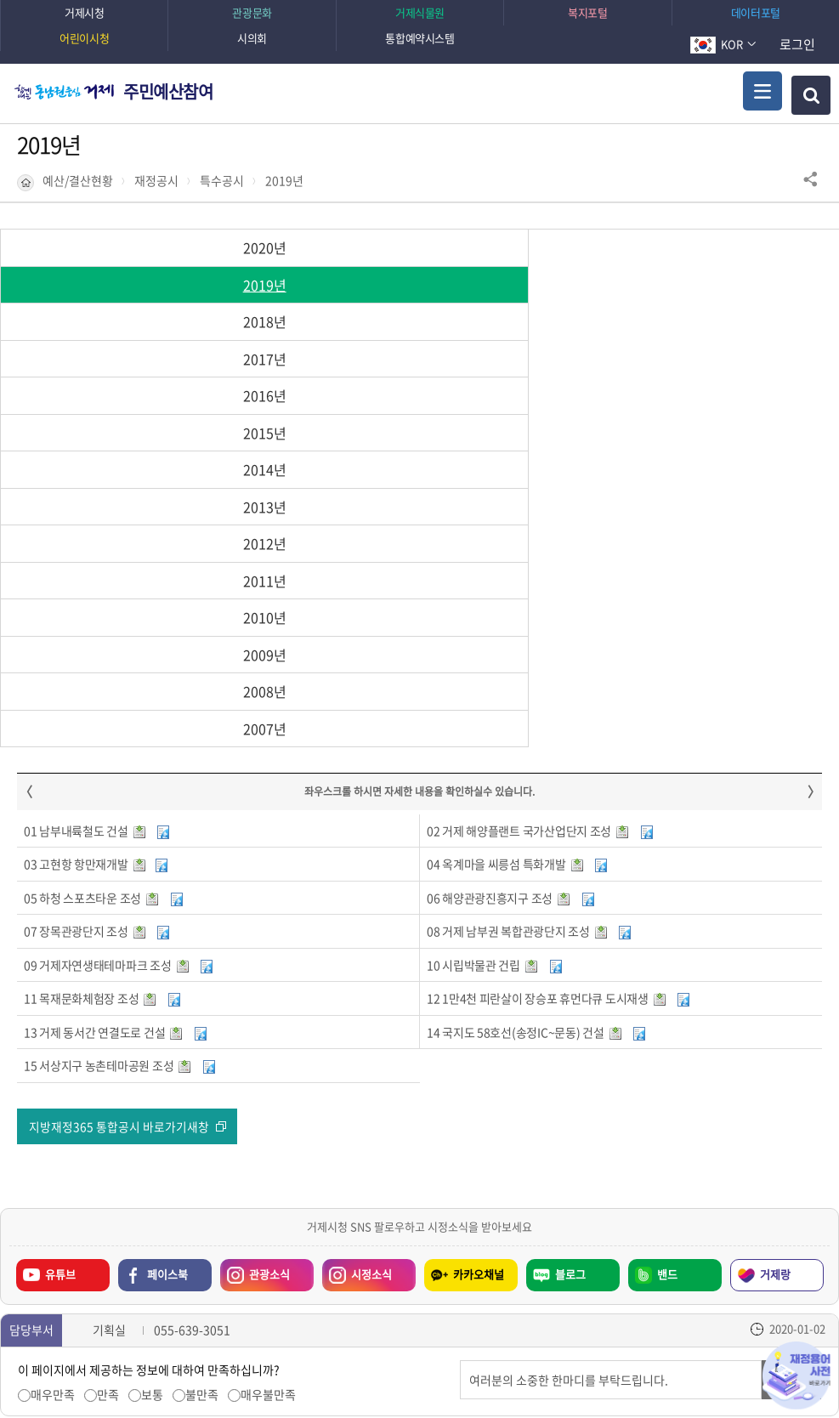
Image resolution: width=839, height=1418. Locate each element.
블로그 (570, 1015)
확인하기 (600, 1371)
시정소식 (371, 1015)
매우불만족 (268, 1135)
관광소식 (269, 1015)
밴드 (667, 1015)
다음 (151, 1284)
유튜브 (60, 1015)
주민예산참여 (168, 91)
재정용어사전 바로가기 (796, 1375)
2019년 (284, 180)
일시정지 (125, 1284)
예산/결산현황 (78, 180)
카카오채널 (478, 1015)
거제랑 (775, 1015)
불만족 (201, 1135)
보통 (152, 1135)
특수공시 (222, 180)
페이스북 (167, 1015)
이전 (98, 1284)
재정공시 (156, 180)
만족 (108, 1135)
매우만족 (53, 1135)
